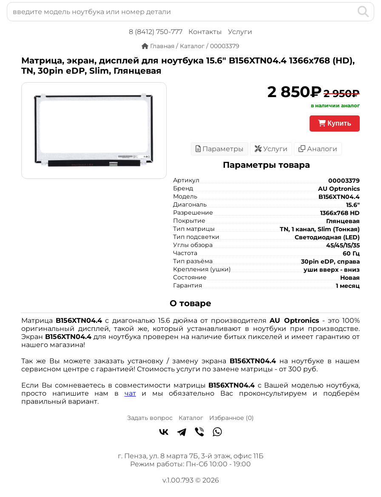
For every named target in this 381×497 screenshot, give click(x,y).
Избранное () (231, 418)
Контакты (205, 32)
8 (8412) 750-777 (155, 32)
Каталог (191, 418)
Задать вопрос (150, 418)
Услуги (240, 32)
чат (130, 393)
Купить (334, 123)
